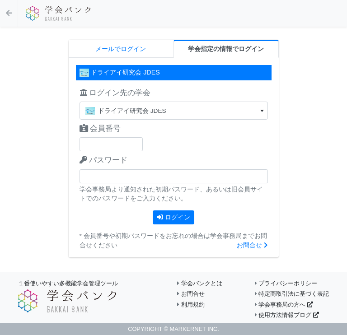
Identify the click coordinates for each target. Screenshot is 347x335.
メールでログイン (120, 49)
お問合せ (252, 245)
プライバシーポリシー (286, 283)
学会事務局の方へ (284, 304)
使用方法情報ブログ (287, 315)
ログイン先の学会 (115, 92)
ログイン (173, 217)
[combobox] (174, 111)
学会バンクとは (199, 283)
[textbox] (173, 111)
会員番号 (100, 128)
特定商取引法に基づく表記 (292, 293)
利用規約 (191, 304)
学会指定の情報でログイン (226, 49)
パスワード (104, 160)
